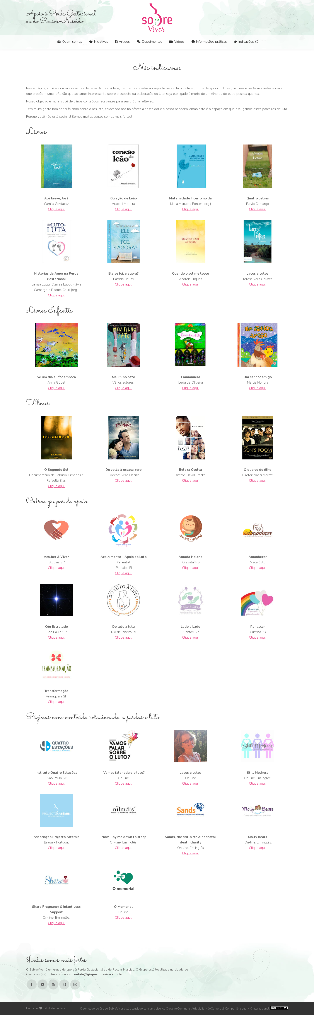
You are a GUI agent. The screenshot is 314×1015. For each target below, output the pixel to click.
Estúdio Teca (57, 1008)
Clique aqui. (56, 209)
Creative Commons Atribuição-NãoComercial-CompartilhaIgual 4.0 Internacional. (227, 1009)
